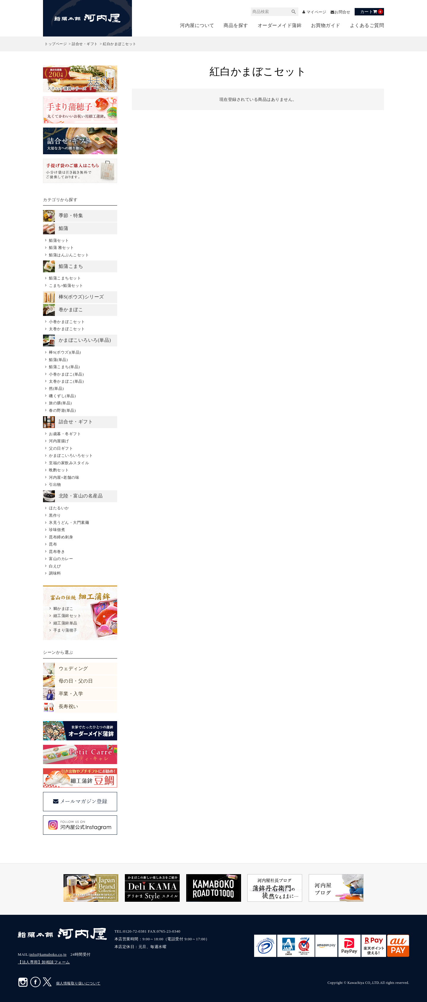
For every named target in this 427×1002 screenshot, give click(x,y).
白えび (55, 566)
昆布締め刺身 (61, 537)
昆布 (53, 544)
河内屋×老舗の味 (64, 477)
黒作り (55, 515)
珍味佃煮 (57, 529)
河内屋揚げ (59, 441)
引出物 (55, 484)
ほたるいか (59, 508)
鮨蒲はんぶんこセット (69, 255)
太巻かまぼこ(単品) (66, 381)
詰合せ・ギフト (85, 44)
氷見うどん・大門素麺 (69, 522)
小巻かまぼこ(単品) (66, 374)
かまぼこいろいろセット (71, 455)
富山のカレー (61, 558)
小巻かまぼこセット (67, 321)
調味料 (55, 573)
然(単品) (56, 388)
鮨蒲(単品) (58, 359)
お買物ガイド (325, 25)
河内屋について (197, 25)
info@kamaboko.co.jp (47, 954)
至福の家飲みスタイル (69, 463)
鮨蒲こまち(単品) (64, 367)
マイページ (314, 12)
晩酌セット (59, 470)
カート (371, 11)
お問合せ (341, 12)
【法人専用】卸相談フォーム (44, 962)
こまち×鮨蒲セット (66, 285)
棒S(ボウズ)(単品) (65, 352)
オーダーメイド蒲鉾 (280, 25)
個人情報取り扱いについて (78, 983)
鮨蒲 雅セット (61, 247)
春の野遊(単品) (62, 410)
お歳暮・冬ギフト (65, 434)
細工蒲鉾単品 (65, 623)
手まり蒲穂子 (65, 630)
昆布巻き (57, 551)
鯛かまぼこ (63, 608)
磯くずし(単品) (62, 396)
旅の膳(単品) (60, 403)
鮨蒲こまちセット (65, 278)
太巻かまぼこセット (67, 329)
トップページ (55, 44)
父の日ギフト (61, 448)
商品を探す (236, 25)
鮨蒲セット (59, 240)
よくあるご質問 (367, 25)
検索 (290, 11)
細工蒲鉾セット (67, 615)
